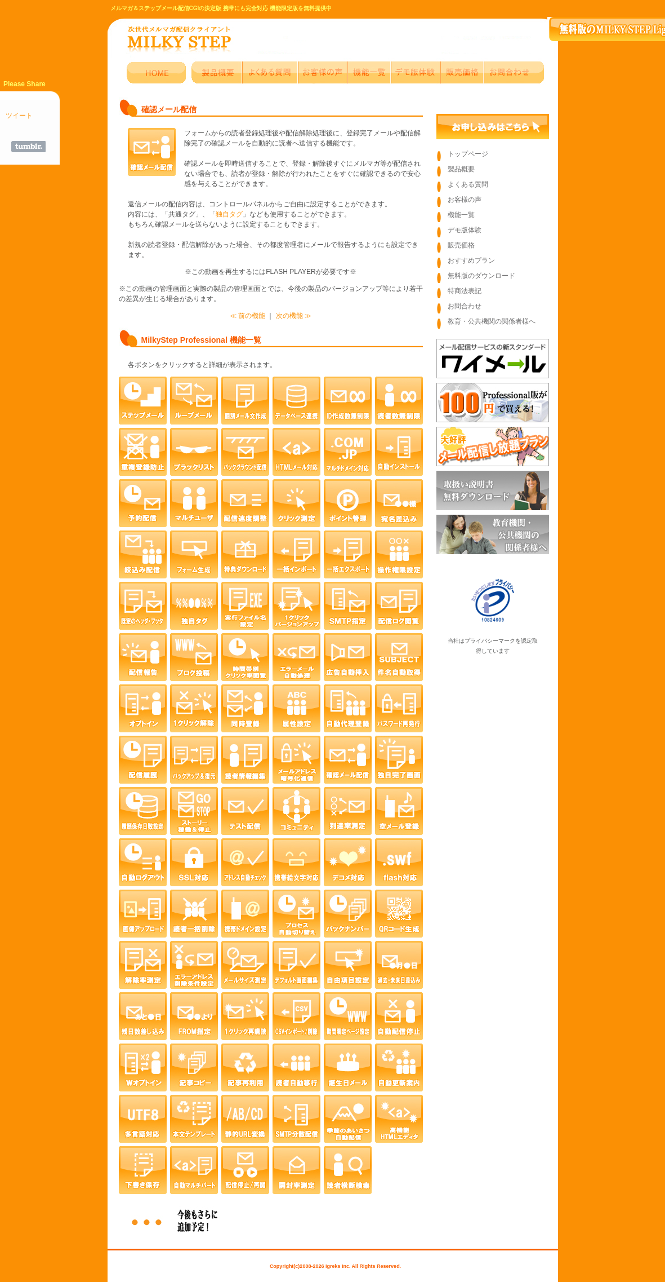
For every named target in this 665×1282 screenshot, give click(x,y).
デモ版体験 (464, 230)
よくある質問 (468, 184)
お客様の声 (464, 200)
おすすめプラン (471, 260)
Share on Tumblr (28, 146)
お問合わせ (464, 306)
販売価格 (461, 245)
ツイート (19, 116)
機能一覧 (461, 215)
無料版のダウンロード (481, 276)
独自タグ (229, 214)
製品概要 (461, 169)
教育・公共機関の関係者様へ (491, 321)
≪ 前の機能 (247, 316)
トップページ (468, 154)
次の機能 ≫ (293, 316)
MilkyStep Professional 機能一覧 (201, 339)
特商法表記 (464, 291)
